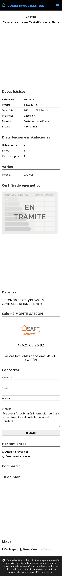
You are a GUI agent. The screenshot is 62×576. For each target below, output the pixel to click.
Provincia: (7, 115)
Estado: (6, 126)
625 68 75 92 (33, 345)
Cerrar (47, 549)
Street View (30, 549)
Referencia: (8, 99)
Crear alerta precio (17, 456)
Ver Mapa (10, 549)
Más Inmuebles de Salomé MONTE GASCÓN (32, 358)
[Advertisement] (31, 60)
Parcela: (6, 174)
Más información (44, 572)
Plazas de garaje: (11, 156)
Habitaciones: (9, 145)
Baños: (6, 150)
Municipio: (7, 121)
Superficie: (8, 110)
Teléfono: (7, 398)
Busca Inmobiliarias (25, 6)
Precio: (6, 104)
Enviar (31, 433)
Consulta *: (7, 408)
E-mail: (5, 387)
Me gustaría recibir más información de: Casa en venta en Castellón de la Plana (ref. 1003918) (31, 419)
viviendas (31, 16)
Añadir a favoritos (16, 451)
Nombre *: (7, 377)
